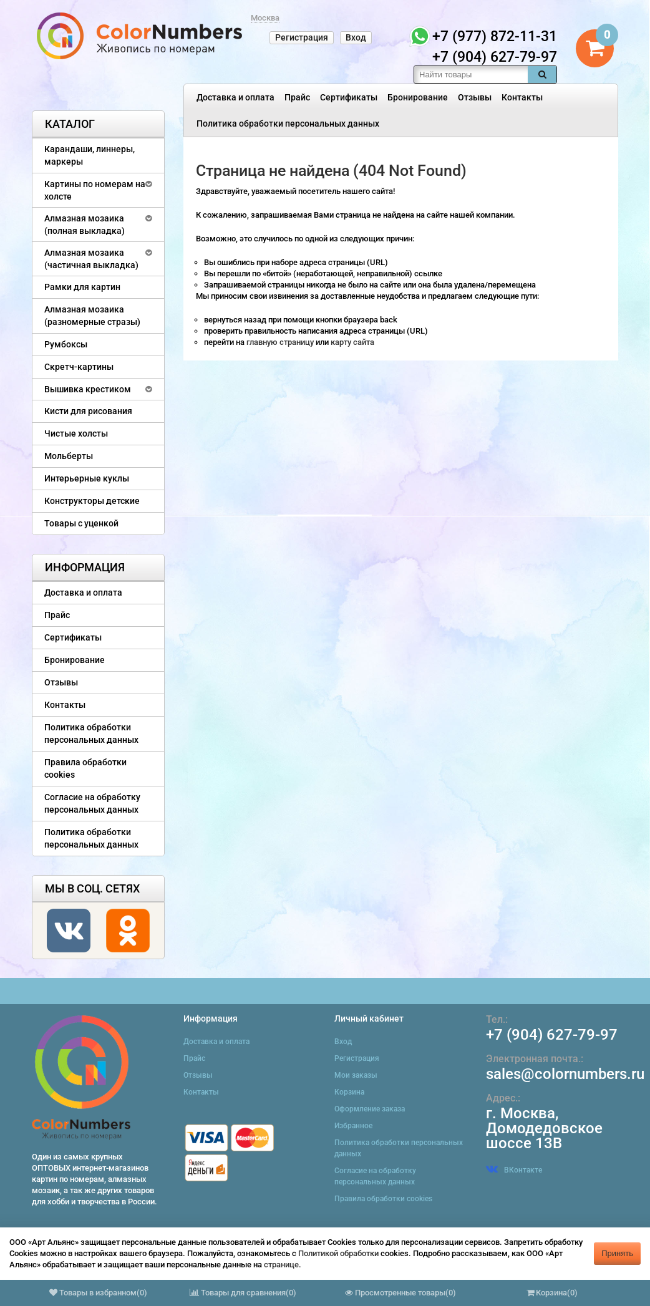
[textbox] (471, 74)
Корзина (349, 1092)
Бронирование (417, 97)
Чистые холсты (76, 433)
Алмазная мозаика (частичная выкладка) (91, 259)
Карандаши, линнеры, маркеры (89, 155)
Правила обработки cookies (85, 768)
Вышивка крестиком (87, 389)
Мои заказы (355, 1075)
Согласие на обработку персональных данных (92, 803)
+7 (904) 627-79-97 (552, 1034)
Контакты (522, 97)
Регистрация (301, 37)
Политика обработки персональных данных (287, 123)
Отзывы (475, 97)
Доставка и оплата (235, 97)
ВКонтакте (514, 1170)
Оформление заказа (369, 1109)
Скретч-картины (79, 367)
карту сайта (352, 342)
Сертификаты (348, 97)
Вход (356, 37)
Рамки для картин (82, 287)
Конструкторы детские (92, 501)
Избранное (353, 1125)
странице (281, 1264)
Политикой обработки (338, 1253)
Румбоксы (65, 344)
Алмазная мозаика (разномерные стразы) (92, 315)
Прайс (297, 97)
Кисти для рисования (88, 411)
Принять (617, 1253)
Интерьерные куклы (86, 478)
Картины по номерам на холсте (94, 190)
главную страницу (281, 342)
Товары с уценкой (81, 523)
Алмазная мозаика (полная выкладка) (84, 224)
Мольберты (68, 456)
